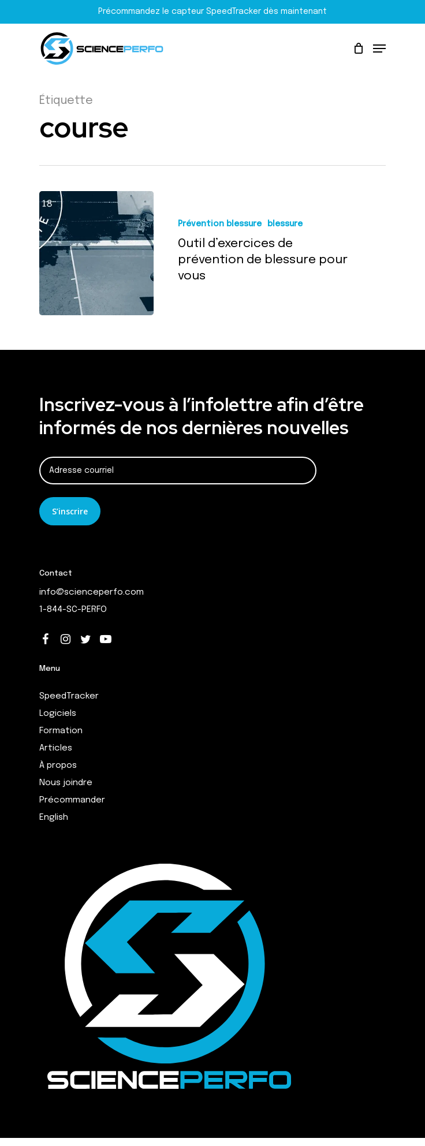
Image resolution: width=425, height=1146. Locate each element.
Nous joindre (65, 782)
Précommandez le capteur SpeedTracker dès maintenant (212, 12)
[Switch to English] (212, 817)
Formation (61, 731)
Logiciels (57, 713)
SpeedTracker (69, 696)
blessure (285, 224)
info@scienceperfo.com (91, 592)
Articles (55, 748)
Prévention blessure (220, 224)
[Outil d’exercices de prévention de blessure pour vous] (96, 253)
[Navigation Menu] (379, 48)
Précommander (72, 800)
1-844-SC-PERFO (73, 609)
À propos (58, 765)
